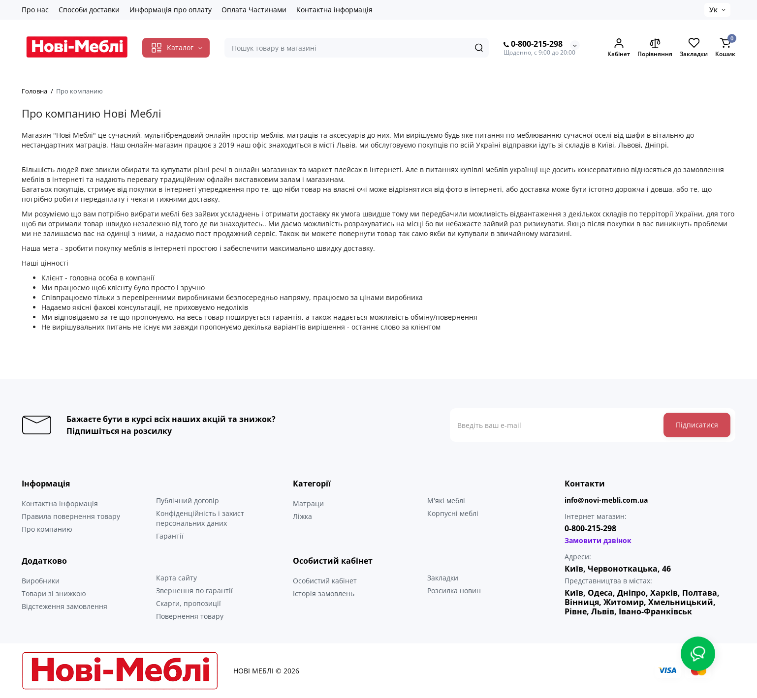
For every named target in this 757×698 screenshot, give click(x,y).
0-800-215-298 (533, 44)
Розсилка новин (454, 590)
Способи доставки (89, 9)
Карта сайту (176, 577)
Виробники (41, 580)
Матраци (308, 503)
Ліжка (302, 516)
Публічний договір (187, 500)
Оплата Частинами (253, 9)
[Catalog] (176, 48)
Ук (713, 9)
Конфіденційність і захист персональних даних (200, 518)
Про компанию (47, 529)
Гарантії (170, 536)
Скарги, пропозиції (188, 603)
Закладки (442, 577)
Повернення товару (189, 616)
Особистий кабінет (325, 580)
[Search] (479, 48)
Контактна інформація (334, 9)
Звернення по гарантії (194, 590)
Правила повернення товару (71, 516)
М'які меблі (446, 500)
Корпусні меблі (452, 513)
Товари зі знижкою (54, 593)
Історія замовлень (323, 593)
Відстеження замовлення (64, 606)
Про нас (35, 9)
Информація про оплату (170, 9)
